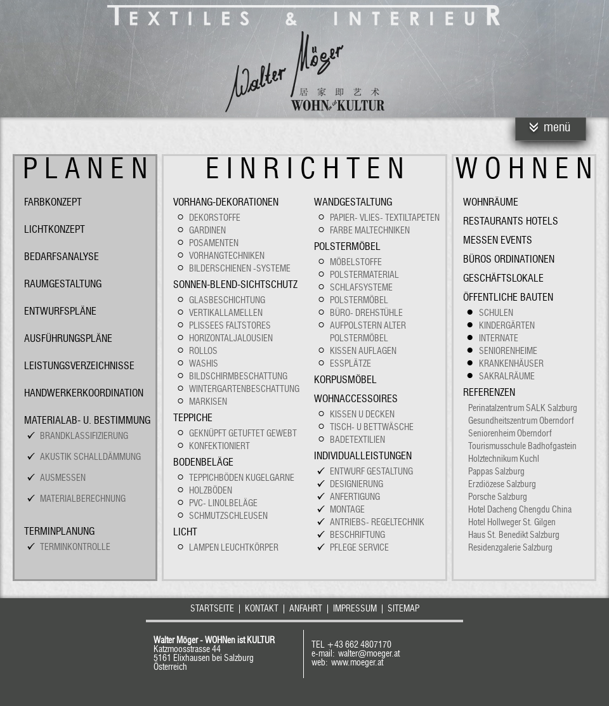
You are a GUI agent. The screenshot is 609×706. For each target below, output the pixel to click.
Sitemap (403, 609)
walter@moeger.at (369, 654)
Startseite (212, 609)
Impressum (355, 609)
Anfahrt (305, 609)
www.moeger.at (357, 662)
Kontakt (261, 609)
